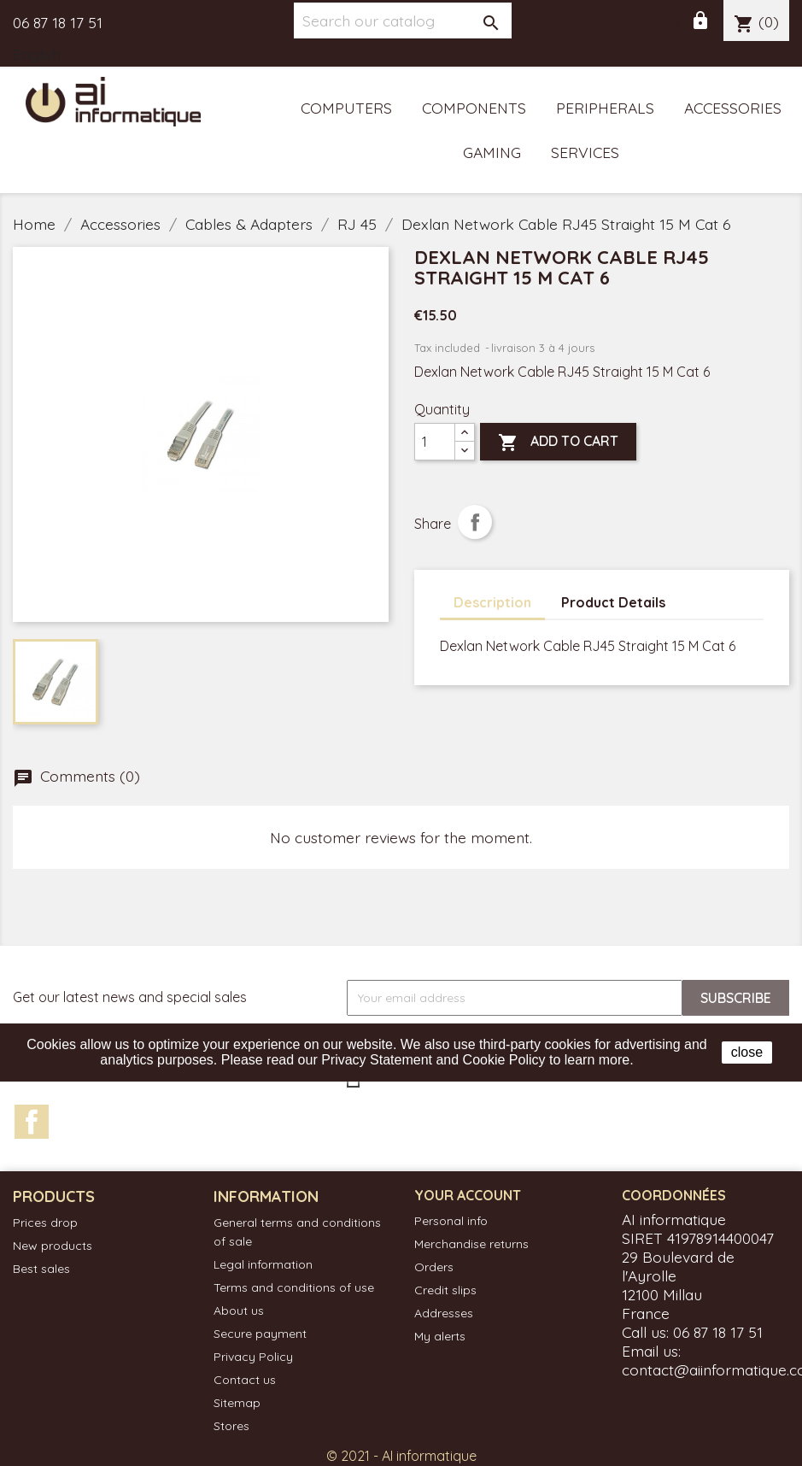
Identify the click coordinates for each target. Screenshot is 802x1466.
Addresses (443, 1313)
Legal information (263, 1264)
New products (52, 1245)
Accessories (733, 107)
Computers (346, 107)
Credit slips (445, 1290)
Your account (467, 1195)
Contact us (245, 1379)
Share (475, 522)
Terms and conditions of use (294, 1287)
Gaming (492, 152)
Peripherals (605, 107)
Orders (434, 1267)
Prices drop (45, 1222)
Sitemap (237, 1402)
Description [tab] (492, 602)
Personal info (451, 1221)
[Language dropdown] (46, 55)
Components (474, 107)
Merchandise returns (471, 1244)
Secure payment (260, 1333)
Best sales (41, 1268)
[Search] (403, 20)
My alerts (439, 1336)
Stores (231, 1426)
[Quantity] (434, 441)
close (747, 1052)
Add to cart (558, 442)
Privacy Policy (253, 1356)
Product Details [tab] (613, 602)
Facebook (32, 1122)
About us (239, 1310)
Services (585, 152)
